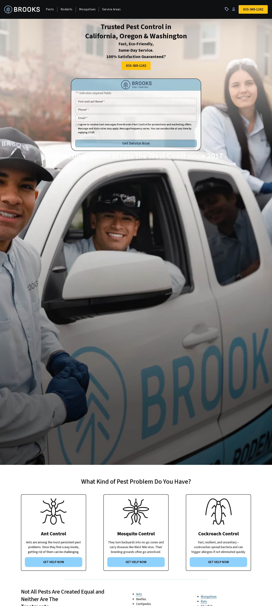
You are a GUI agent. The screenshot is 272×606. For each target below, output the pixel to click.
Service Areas (113, 10)
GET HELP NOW (53, 563)
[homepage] (23, 10)
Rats (204, 602)
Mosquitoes (88, 10)
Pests (51, 10)
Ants (139, 595)
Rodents (68, 10)
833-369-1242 (136, 66)
